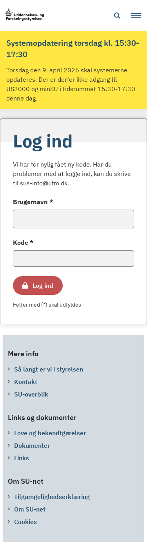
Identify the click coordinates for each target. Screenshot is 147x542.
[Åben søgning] (117, 15)
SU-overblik (31, 394)
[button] (139, 16)
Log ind (43, 285)
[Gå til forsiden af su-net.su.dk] (22, 15)
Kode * (23, 242)
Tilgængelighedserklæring (52, 497)
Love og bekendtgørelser (50, 433)
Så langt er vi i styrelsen (48, 369)
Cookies (25, 522)
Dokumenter (32, 445)
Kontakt (25, 382)
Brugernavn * (33, 202)
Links (21, 458)
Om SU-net (29, 509)
